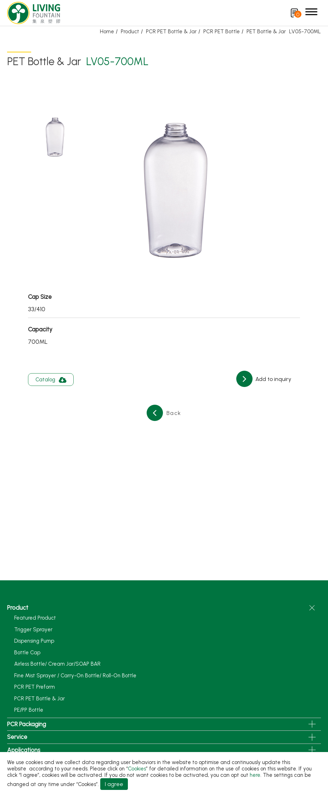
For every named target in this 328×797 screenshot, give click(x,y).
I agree (114, 784)
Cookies (137, 768)
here (255, 775)
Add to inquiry (272, 379)
